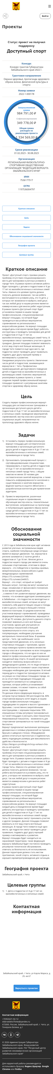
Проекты (12, 26)
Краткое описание (26, 208)
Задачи (26, 227)
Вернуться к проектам (26, 988)
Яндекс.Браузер (33, 1066)
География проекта (26, 245)
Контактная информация (15, 1015)
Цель (26, 218)
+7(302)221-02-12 (10, 1019)
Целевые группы (26, 255)
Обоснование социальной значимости (27, 236)
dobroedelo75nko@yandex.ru (16, 1021)
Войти (45, 16)
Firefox (18, 1069)
